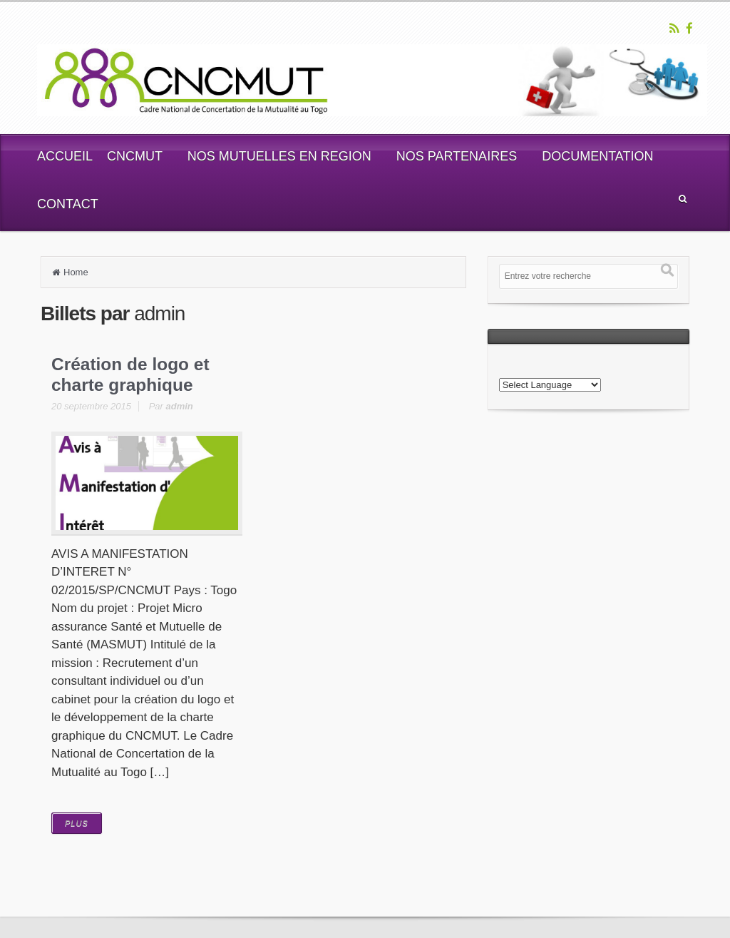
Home (75, 272)
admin (179, 406)
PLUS (76, 823)
